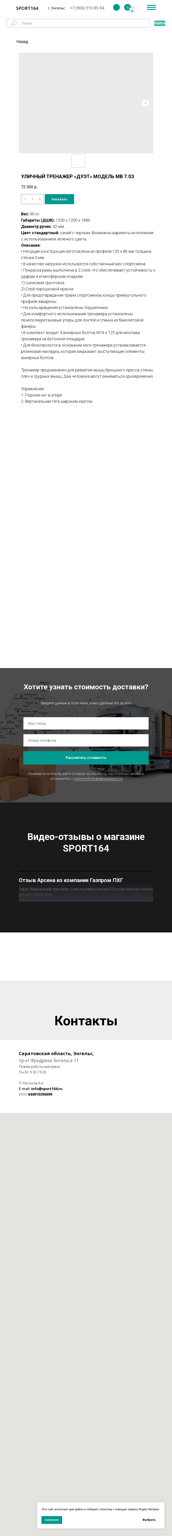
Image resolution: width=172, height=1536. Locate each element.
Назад (22, 41)
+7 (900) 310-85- (85, 8)
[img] (116, 7)
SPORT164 (27, 8)
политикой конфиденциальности (98, 778)
